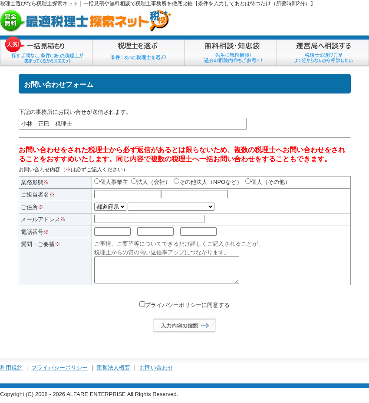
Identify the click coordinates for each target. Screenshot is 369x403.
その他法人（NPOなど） (208, 182)
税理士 (8, 3)
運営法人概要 (113, 372)
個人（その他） (267, 182)
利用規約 (11, 372)
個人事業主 (111, 182)
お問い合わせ (156, 372)
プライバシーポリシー (59, 372)
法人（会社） (151, 182)
